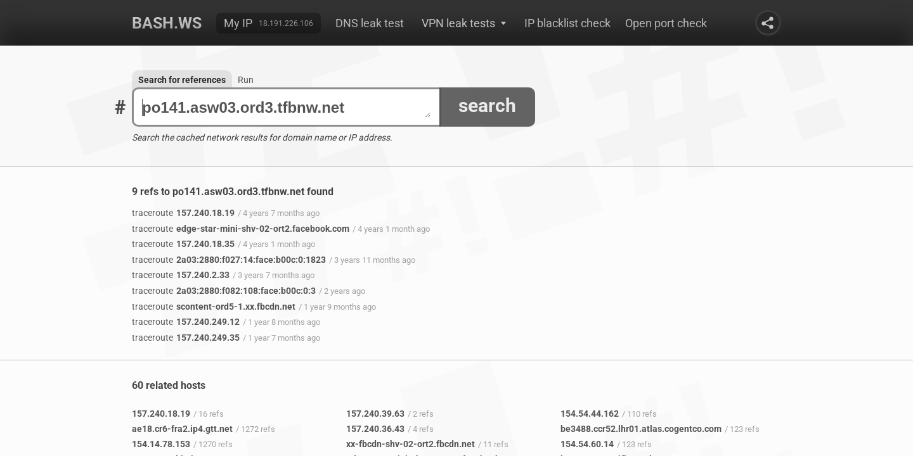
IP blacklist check (567, 23)
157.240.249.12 (186, 322)
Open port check (666, 23)
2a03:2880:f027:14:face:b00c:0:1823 (229, 260)
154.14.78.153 (161, 444)
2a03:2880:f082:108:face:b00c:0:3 (224, 291)
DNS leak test (369, 23)
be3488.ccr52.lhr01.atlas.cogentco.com (641, 429)
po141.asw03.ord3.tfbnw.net (286, 107)
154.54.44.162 (589, 413)
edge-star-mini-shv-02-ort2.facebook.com (240, 229)
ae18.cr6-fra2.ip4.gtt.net (182, 429)
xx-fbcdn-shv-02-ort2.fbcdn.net (410, 444)
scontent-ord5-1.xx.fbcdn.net (213, 306)
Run (246, 80)
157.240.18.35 (183, 244)
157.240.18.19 (183, 213)
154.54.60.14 (587, 444)
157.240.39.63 (375, 413)
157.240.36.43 (375, 429)
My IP (238, 23)
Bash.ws (167, 23)
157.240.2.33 (181, 275)
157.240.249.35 (186, 337)
